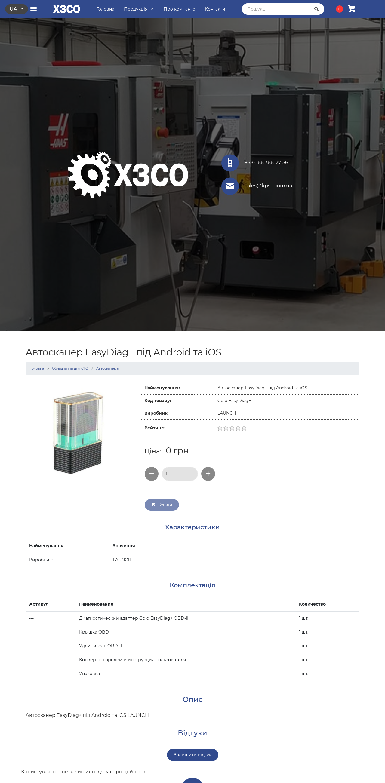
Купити (162, 504)
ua (14, 9)
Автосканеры (107, 368)
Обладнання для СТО (70, 368)
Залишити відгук (192, 754)
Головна (37, 368)
